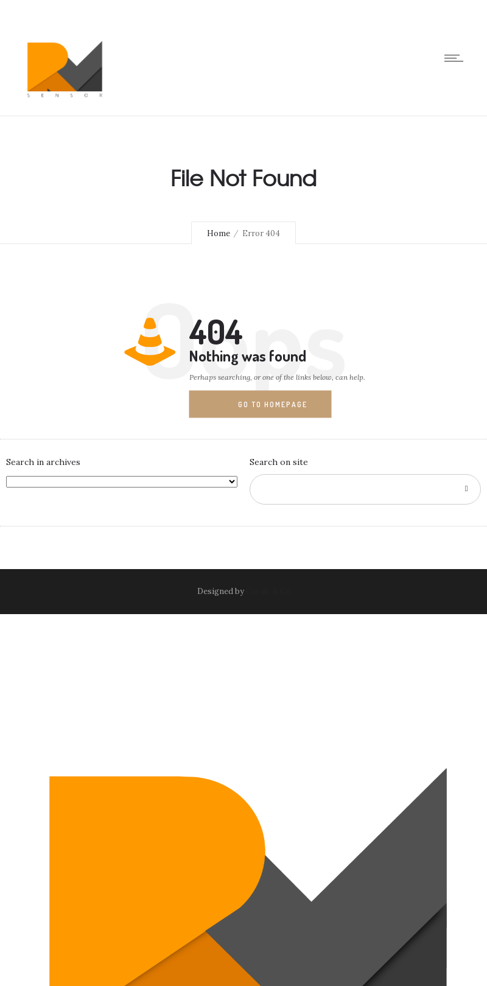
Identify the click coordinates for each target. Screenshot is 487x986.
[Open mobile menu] (456, 58)
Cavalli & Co (268, 591)
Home (218, 233)
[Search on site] (365, 489)
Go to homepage (272, 404)
